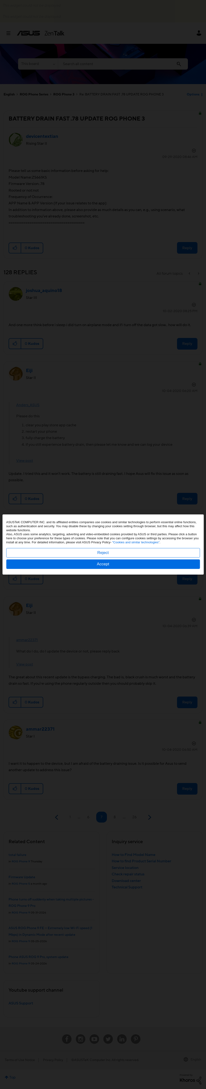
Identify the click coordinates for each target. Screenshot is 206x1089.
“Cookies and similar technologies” (136, 542)
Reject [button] (103, 552)
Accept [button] (103, 564)
